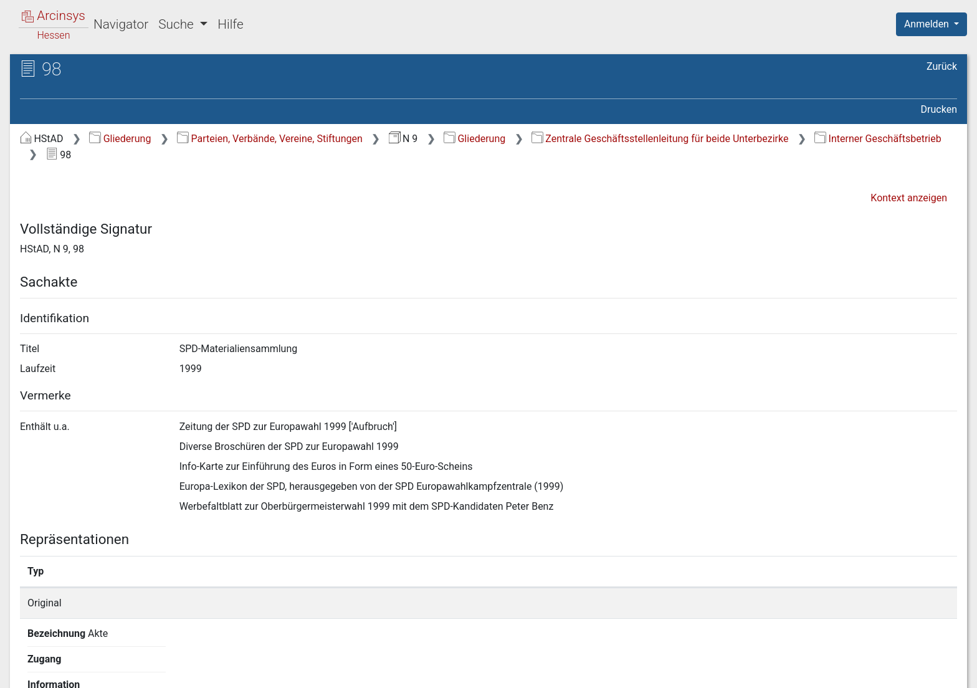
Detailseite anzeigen (724, 603)
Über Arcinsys (655, 671)
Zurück (942, 66)
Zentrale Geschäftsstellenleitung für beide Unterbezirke (659, 139)
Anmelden (927, 24)
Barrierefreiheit (844, 671)
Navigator (120, 24)
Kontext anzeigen (908, 198)
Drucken (939, 109)
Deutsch (75, 662)
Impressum (935, 671)
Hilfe (230, 24)
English (28, 662)
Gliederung (120, 139)
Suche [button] (177, 24)
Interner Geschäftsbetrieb (877, 139)
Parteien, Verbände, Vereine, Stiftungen (270, 139)
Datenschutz (748, 671)
